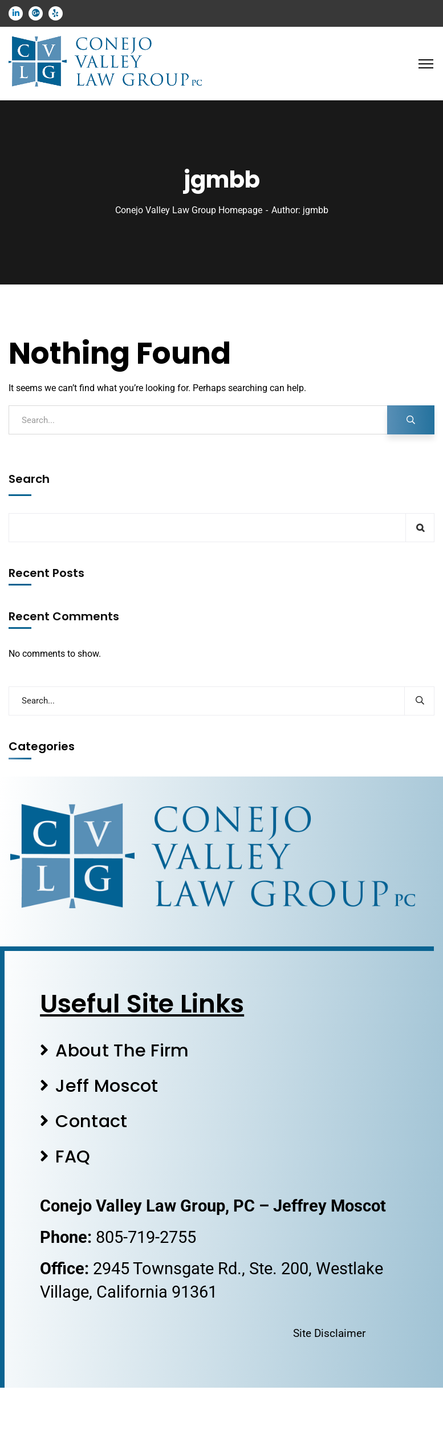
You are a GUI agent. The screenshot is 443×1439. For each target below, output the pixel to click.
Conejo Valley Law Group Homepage (188, 210)
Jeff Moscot (106, 1086)
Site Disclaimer (329, 1333)
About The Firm (122, 1050)
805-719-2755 (146, 1237)
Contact (91, 1121)
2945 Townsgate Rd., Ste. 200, (204, 1268)
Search (29, 479)
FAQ (72, 1156)
